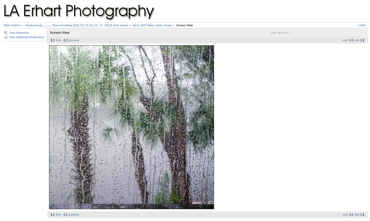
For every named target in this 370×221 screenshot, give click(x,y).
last (357, 40)
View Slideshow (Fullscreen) (27, 37)
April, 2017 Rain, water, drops (152, 25)
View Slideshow (19, 32)
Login (361, 25)
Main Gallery (12, 25)
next (345, 40)
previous (74, 40)
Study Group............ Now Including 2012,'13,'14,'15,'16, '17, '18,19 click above (76, 25)
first (58, 40)
